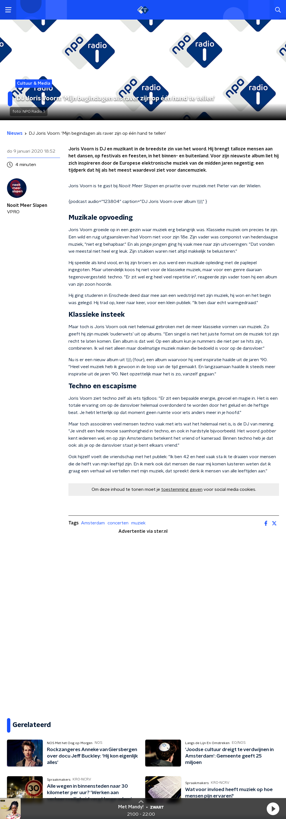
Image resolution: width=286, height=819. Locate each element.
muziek (138, 523)
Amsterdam (93, 523)
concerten (118, 523)
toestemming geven (181, 489)
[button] (273, 809)
